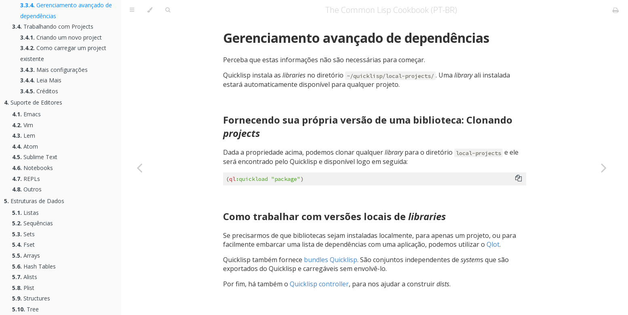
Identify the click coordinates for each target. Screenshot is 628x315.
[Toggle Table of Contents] (132, 10)
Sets (23, 234)
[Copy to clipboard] (518, 179)
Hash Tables (34, 266)
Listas (25, 212)
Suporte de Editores (33, 102)
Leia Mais (40, 80)
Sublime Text (34, 157)
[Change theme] (150, 10)
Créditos (39, 91)
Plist (23, 288)
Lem (23, 135)
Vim (22, 125)
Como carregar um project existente (63, 53)
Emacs (26, 114)
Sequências (32, 223)
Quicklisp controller (319, 283)
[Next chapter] (604, 167)
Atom (25, 146)
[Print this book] (615, 10)
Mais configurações (54, 70)
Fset (23, 244)
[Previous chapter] (139, 167)
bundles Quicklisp (330, 259)
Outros (27, 189)
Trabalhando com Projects (52, 26)
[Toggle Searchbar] (168, 10)
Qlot (493, 244)
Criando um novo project (61, 37)
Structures (31, 298)
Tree (25, 309)
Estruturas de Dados (34, 201)
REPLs (26, 179)
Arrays (26, 255)
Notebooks (32, 168)
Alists (24, 277)
